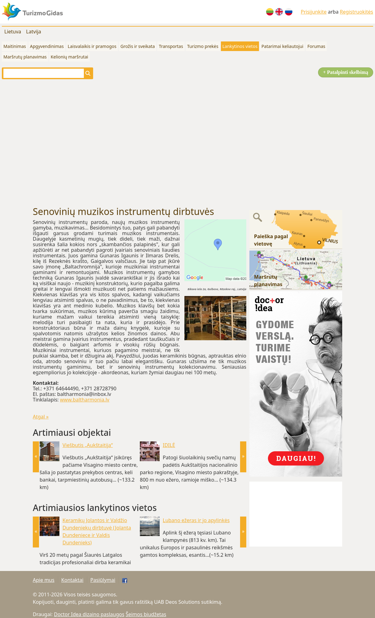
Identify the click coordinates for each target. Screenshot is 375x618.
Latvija (33, 31)
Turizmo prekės (202, 46)
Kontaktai (72, 580)
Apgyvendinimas (47, 46)
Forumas (316, 46)
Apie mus (43, 580)
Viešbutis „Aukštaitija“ (87, 445)
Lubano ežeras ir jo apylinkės (196, 520)
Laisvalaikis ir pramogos (92, 46)
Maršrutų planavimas (25, 57)
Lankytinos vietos (239, 46)
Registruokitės (356, 11)
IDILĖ (169, 445)
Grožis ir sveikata (137, 46)
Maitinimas (14, 46)
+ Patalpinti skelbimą (345, 72)
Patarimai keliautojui (282, 46)
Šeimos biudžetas (146, 614)
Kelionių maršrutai (69, 57)
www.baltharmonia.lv (85, 399)
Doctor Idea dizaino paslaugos (89, 614)
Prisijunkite (314, 11)
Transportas (171, 46)
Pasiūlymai (102, 580)
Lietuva (12, 31)
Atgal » (41, 416)
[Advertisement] (58, 143)
